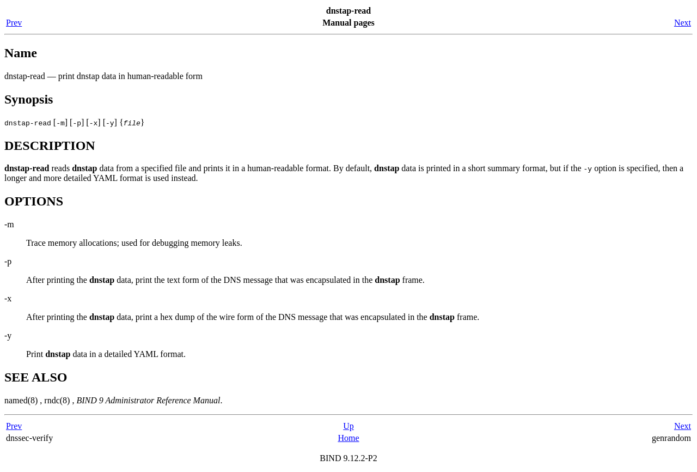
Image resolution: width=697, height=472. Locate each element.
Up (348, 426)
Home (348, 438)
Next (682, 22)
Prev (14, 22)
